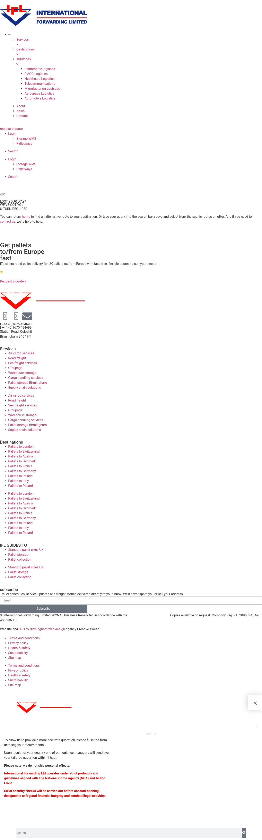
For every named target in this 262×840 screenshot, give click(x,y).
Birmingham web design (47, 629)
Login (12, 134)
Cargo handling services (25, 378)
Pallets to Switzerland (24, 451)
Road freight (17, 358)
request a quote (11, 129)
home (26, 217)
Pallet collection (19, 559)
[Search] (244, 833)
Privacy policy (18, 643)
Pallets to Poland (20, 486)
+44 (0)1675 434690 (158, 806)
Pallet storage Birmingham (27, 383)
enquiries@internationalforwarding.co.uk (222, 806)
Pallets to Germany (22, 471)
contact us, (8, 221)
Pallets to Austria (20, 456)
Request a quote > (13, 281)
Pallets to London (21, 446)
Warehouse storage (22, 373)
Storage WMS (26, 139)
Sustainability (18, 653)
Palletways (24, 143)
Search (13, 151)
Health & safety (19, 648)
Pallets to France (20, 466)
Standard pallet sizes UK (26, 550)
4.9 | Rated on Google (18, 271)
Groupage (15, 368)
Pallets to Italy (18, 481)
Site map (14, 658)
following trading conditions (148, 615)
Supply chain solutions (24, 387)
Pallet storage (18, 555)
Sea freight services (22, 363)
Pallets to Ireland (20, 476)
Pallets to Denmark (22, 461)
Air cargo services (21, 353)
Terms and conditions (24, 638)
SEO (22, 629)
